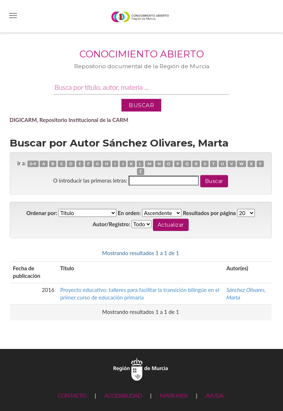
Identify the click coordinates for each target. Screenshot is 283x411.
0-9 (33, 163)
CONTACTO (72, 395)
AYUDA (214, 395)
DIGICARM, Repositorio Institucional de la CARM (69, 120)
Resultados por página (209, 213)
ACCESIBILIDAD (123, 395)
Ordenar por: (41, 213)
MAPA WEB (174, 395)
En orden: (129, 213)
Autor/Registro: (111, 224)
